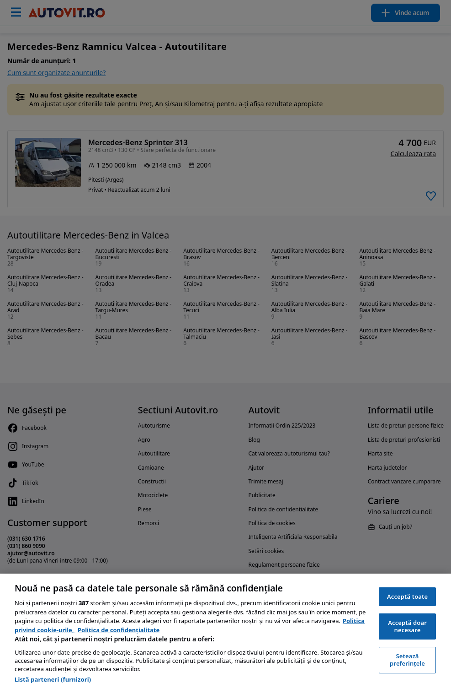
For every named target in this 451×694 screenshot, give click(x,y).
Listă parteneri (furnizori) (53, 679)
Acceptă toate (407, 596)
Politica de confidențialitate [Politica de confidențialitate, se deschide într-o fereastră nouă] (118, 630)
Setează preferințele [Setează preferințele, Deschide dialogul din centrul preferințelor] (407, 659)
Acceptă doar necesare (407, 626)
